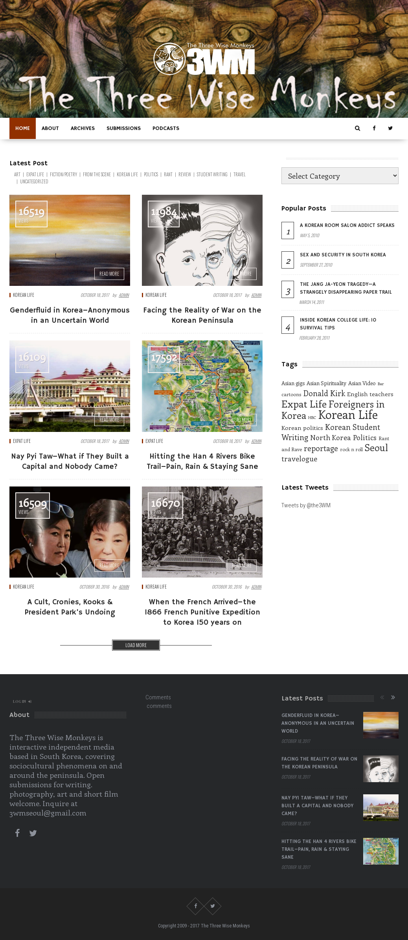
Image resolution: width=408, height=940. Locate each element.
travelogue (299, 458)
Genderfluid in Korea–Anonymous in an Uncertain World (317, 723)
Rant (168, 174)
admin (124, 295)
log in (22, 701)
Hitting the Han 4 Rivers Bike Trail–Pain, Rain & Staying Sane (319, 849)
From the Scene (97, 174)
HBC (312, 417)
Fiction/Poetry (63, 174)
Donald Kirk (324, 393)
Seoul (376, 447)
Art (17, 174)
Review (184, 174)
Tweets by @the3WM (306, 505)
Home (22, 128)
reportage (321, 448)
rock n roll (351, 449)
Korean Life (127, 174)
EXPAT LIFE (35, 174)
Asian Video (362, 383)
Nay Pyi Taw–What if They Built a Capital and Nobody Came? (317, 806)
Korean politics (302, 428)
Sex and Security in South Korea (343, 255)
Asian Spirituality (326, 383)
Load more (136, 645)
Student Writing (212, 174)
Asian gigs (293, 383)
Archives (83, 128)
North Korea (330, 437)
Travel (239, 174)
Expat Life (304, 403)
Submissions (124, 128)
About (50, 128)
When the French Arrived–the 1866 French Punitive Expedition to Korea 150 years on (202, 612)
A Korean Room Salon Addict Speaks (347, 225)
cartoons (291, 394)
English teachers (370, 394)
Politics (151, 174)
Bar (381, 383)
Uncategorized (34, 181)
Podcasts (166, 128)
